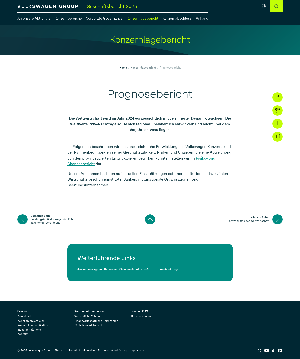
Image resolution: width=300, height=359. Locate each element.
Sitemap (60, 350)
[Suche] (276, 6)
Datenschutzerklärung (112, 350)
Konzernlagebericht (143, 67)
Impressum (137, 350)
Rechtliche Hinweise (82, 350)
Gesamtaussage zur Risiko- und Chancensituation (109, 269)
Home (123, 67)
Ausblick (166, 269)
